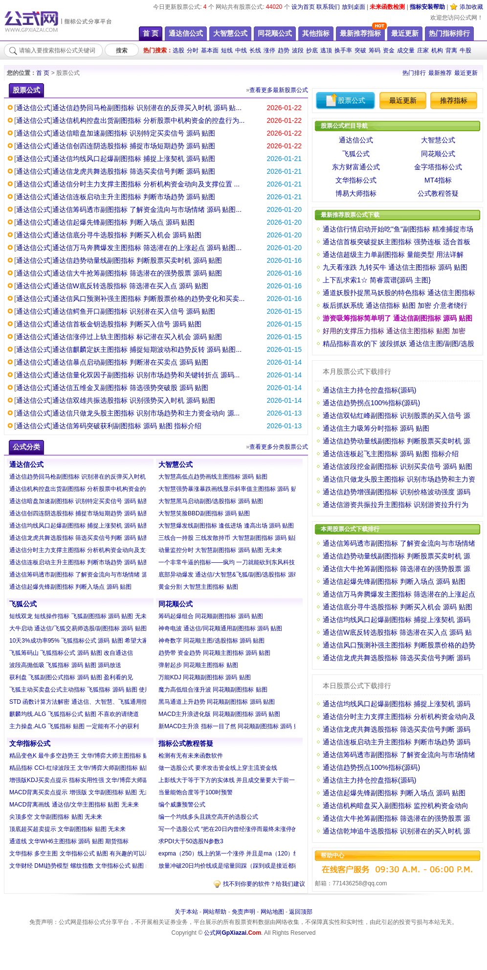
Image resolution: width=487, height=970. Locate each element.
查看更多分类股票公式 (278, 446)
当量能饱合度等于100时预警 (195, 792)
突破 (360, 50)
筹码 (374, 50)
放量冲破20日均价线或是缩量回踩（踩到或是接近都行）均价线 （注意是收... (258, 865)
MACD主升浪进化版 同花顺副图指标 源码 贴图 (219, 714)
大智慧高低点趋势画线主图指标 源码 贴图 (212, 476)
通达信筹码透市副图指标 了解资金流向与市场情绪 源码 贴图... (147, 209)
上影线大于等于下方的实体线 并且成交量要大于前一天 (229, 780)
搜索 (122, 50)
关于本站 (186, 911)
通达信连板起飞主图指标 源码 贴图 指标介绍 (391, 454)
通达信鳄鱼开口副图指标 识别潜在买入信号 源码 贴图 (134, 311)
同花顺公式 (175, 604)
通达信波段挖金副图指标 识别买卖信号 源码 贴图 (397, 466)
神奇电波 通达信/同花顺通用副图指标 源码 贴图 (220, 628)
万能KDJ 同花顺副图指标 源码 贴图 (204, 677)
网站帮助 (214, 911)
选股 (178, 50)
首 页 (42, 72)
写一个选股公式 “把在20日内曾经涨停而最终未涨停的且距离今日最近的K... (256, 829)
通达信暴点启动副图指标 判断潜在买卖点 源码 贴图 (130, 362)
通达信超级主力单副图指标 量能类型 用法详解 (393, 254)
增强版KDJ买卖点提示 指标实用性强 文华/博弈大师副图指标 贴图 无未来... (106, 780)
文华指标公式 (29, 743)
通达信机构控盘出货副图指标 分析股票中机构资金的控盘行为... (148, 120)
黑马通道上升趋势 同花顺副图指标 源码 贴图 (216, 701)
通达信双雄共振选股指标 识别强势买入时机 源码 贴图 (134, 400)
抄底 (312, 50)
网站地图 (272, 911)
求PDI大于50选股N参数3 (190, 841)
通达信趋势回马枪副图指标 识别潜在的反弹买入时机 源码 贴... (147, 108)
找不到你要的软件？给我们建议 (264, 883)
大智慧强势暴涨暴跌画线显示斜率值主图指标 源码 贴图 (230, 488)
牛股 (465, 50)
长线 (255, 50)
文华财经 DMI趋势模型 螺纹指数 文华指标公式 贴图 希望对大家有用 (98, 865)
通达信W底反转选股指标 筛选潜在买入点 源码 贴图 (130, 286)
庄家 (423, 50)
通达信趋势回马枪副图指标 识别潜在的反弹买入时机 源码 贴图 (91, 476)
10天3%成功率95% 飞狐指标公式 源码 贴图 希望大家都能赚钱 (90, 640)
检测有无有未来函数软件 (190, 755)
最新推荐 (440, 72)
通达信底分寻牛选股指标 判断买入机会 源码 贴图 (127, 235)
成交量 (406, 50)
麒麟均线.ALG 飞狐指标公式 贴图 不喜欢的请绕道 (74, 714)
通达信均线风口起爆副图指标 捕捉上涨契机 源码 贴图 (134, 158)
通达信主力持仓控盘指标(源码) (369, 390)
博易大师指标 (355, 193)
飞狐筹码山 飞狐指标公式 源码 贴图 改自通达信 (71, 652)
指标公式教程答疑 (185, 743)
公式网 (232, 932)
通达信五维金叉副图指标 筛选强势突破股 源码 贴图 (130, 388)
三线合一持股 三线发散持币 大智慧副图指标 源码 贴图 (229, 537)
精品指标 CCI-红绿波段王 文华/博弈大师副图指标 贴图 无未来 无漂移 (99, 767)
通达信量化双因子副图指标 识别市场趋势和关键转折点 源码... (146, 375)
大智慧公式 (175, 464)
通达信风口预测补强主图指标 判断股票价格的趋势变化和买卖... (148, 298)
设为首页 (303, 6)
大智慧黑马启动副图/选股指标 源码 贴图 (210, 501)
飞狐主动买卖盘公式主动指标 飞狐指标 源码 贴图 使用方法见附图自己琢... (105, 689)
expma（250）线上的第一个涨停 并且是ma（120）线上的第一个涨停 (249, 853)
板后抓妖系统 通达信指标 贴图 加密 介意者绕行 (395, 305)
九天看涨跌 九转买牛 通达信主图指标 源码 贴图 (395, 267)
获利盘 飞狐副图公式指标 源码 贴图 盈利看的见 (71, 677)
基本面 (210, 50)
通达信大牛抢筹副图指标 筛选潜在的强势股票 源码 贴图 (137, 273)
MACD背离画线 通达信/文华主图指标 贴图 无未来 (74, 804)
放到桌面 (353, 6)
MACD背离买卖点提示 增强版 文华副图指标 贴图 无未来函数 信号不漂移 (104, 792)
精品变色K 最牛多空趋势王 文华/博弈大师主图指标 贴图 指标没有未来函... (105, 755)
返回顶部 (300, 911)
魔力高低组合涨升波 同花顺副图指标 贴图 (212, 689)
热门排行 (414, 72)
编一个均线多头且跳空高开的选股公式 (208, 816)
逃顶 (326, 50)
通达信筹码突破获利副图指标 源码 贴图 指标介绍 (127, 426)
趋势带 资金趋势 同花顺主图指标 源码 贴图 (214, 652)
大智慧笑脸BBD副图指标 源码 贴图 (204, 513)
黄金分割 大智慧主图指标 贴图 (198, 586)
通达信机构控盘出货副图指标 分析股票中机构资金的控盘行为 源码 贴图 (102, 488)
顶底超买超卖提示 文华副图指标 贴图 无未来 (67, 829)
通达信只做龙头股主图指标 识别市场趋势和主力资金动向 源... (146, 413)
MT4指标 (438, 180)
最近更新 (466, 72)
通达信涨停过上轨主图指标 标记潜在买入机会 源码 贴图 (137, 337)
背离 (451, 50)
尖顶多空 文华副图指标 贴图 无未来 (55, 816)
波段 (298, 50)
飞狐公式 (23, 604)
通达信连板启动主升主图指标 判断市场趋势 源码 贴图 (134, 197)
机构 (437, 50)
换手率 (343, 50)
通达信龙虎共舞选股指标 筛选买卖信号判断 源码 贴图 (134, 171)
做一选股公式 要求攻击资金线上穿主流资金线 (217, 767)
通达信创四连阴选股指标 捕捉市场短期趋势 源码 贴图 (134, 146)
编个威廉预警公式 (181, 804)
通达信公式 (33, 108)
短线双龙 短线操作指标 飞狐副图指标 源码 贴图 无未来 (81, 616)
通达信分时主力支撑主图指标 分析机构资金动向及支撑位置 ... (146, 184)
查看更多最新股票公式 (278, 90)
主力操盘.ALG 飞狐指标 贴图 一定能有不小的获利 (74, 726)
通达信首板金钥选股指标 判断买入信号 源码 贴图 (127, 324)
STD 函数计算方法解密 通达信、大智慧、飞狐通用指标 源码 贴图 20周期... (107, 701)
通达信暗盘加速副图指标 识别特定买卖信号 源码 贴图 (134, 133)
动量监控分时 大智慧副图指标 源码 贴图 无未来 (220, 550)
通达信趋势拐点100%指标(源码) (371, 403)
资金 (389, 50)
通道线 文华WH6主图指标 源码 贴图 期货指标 (69, 841)
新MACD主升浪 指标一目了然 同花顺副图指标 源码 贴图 (232, 726)
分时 (193, 50)
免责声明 (243, 911)
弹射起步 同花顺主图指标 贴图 (198, 665)
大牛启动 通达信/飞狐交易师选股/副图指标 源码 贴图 (78, 628)
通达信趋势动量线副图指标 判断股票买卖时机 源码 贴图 (137, 260)
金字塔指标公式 (438, 167)
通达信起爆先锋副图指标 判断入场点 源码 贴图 (123, 222)
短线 (227, 50)
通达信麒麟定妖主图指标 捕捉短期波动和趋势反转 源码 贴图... (147, 349)
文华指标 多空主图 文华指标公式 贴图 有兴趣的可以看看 (82, 853)
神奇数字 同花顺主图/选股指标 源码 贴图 (211, 640)
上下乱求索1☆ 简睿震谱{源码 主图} (377, 280)
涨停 (269, 50)
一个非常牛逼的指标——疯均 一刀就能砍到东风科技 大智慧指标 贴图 (248, 562)
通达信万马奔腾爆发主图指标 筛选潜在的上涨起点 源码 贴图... (147, 248)
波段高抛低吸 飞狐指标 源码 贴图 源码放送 (65, 665)
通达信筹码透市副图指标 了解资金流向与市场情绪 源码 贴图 (88, 574)
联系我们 (328, 6)
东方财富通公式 (356, 167)
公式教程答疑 (438, 193)
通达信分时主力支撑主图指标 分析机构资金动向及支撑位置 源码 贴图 (99, 550)
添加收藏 (471, 6)
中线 (241, 50)
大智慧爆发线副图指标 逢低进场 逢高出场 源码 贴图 (226, 525)
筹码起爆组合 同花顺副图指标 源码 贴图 (210, 616)
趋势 (283, 50)
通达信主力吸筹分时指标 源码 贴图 (376, 428)
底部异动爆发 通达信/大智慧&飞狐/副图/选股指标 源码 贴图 (235, 574)
